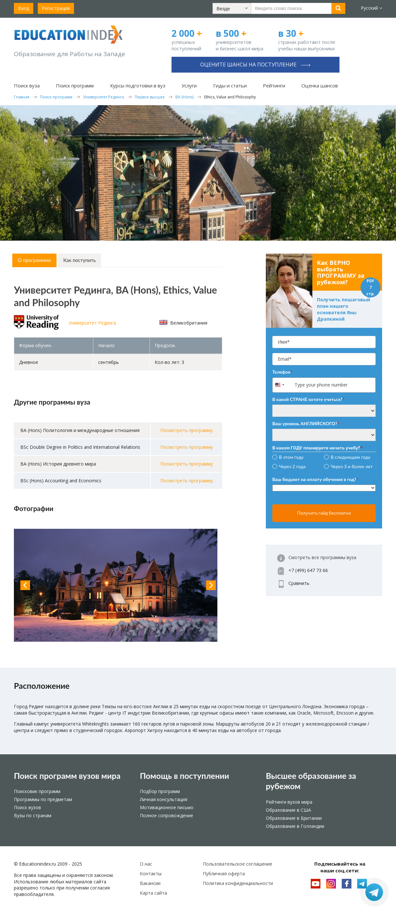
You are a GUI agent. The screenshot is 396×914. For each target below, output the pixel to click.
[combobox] (283, 385)
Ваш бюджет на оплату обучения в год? (315, 479)
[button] (232, 8)
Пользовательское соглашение (237, 864)
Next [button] (211, 585)
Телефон (282, 372)
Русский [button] (371, 8)
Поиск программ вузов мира (67, 775)
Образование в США (288, 810)
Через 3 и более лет (352, 466)
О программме (34, 260)
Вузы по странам (32, 815)
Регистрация (56, 8)
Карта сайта (153, 893)
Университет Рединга (92, 323)
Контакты (151, 873)
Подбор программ (160, 791)
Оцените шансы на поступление (255, 64)
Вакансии (150, 883)
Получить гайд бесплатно (324, 513)
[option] (118, 585)
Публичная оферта (224, 873)
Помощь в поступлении (184, 775)
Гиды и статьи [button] (230, 85)
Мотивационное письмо (166, 807)
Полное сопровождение (166, 815)
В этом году (291, 457)
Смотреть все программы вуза (322, 557)
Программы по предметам (43, 799)
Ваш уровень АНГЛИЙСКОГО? (305, 423)
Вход (23, 8)
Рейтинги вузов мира (289, 802)
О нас (146, 864)
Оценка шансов (319, 85)
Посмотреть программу (186, 430)
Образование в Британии (294, 818)
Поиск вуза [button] (27, 85)
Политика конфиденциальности (238, 883)
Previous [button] (25, 585)
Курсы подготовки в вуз (137, 85)
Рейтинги (274, 85)
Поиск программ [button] (75, 85)
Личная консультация (163, 799)
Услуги (189, 85)
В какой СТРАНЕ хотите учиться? (308, 399)
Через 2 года (292, 466)
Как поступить (79, 260)
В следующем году (350, 457)
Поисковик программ (37, 791)
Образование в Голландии (295, 826)
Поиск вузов (27, 807)
